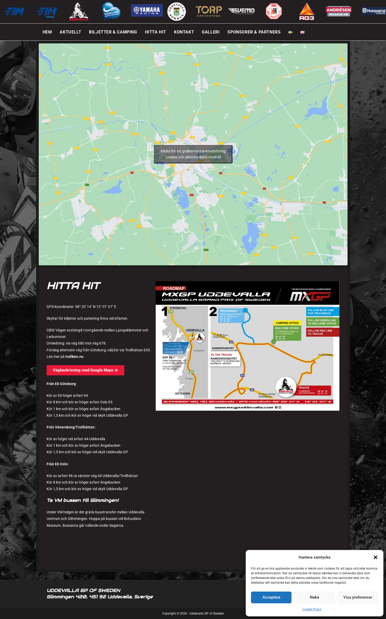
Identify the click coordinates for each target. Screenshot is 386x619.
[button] (375, 557)
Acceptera (271, 597)
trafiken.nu (74, 356)
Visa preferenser (357, 597)
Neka (314, 597)
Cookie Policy (312, 609)
